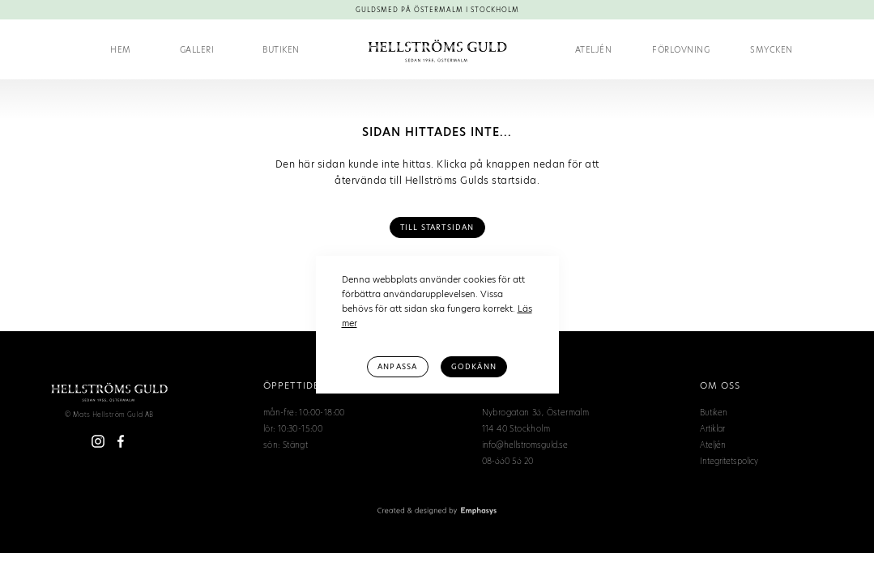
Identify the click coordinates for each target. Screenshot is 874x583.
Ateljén (593, 49)
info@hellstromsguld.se (525, 444)
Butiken (281, 49)
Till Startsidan (437, 227)
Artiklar (712, 428)
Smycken (771, 49)
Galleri (197, 49)
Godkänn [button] (474, 367)
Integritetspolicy (729, 460)
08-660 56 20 (507, 460)
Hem (120, 49)
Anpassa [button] (397, 367)
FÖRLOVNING (681, 49)
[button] (681, 49)
